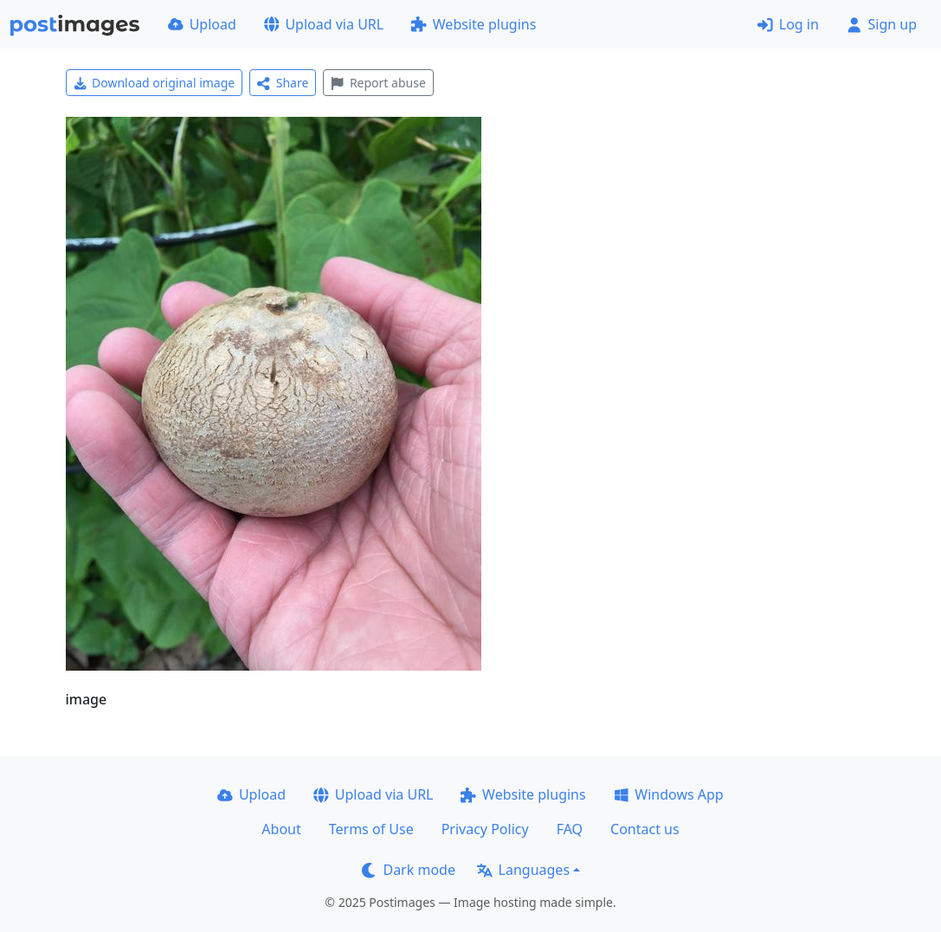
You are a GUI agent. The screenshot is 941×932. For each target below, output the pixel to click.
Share (282, 82)
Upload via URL (323, 24)
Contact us (645, 829)
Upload (202, 24)
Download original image (154, 82)
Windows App (669, 794)
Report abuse (378, 82)
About (280, 829)
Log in (788, 24)
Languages (523, 869)
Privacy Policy (485, 829)
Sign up (882, 24)
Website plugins (473, 24)
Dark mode (408, 869)
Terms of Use (371, 829)
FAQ (570, 829)
